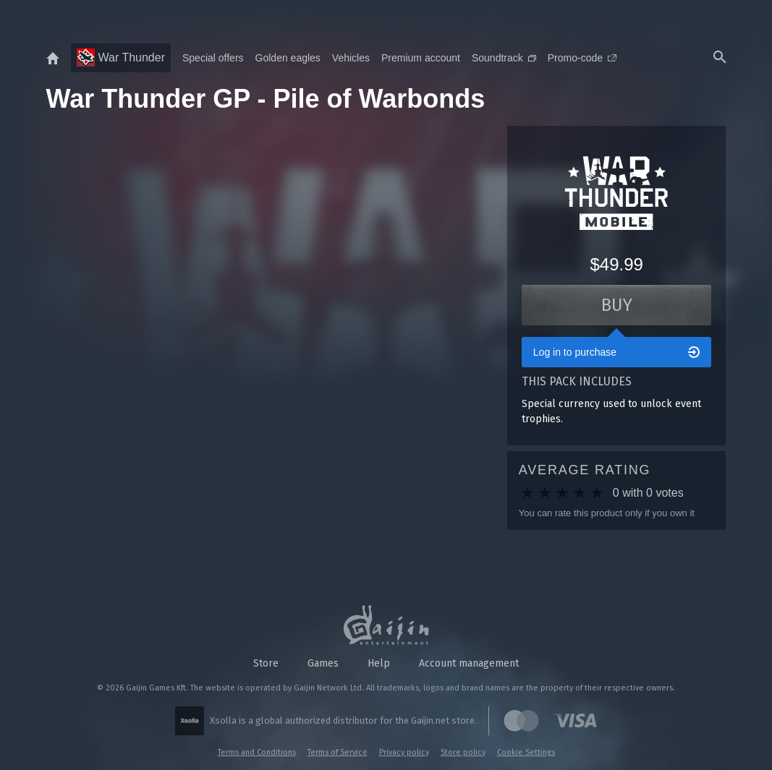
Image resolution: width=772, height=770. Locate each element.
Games (323, 663)
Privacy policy (404, 752)
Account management (469, 663)
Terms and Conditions (257, 752)
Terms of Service (337, 752)
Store (266, 663)
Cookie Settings (526, 752)
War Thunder (121, 57)
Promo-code (582, 58)
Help (379, 663)
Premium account (420, 58)
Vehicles (351, 58)
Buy (616, 305)
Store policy (463, 752)
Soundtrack (504, 58)
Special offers (213, 58)
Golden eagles (288, 58)
